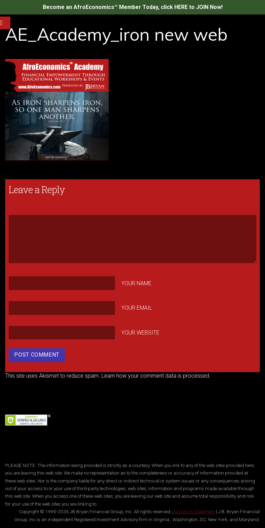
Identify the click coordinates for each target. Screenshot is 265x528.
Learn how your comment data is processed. (155, 375)
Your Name (136, 283)
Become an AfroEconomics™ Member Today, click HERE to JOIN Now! (133, 7)
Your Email (136, 308)
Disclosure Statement (193, 511)
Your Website (140, 332)
